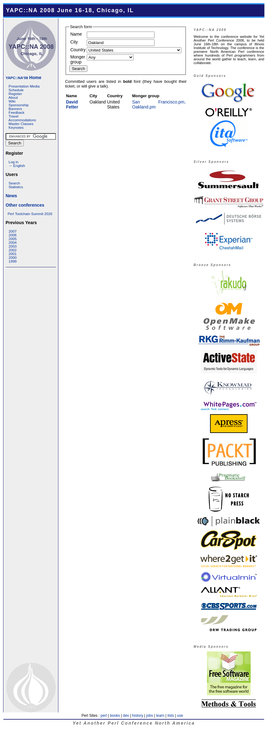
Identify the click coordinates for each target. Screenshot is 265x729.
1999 (13, 261)
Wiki (12, 101)
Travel (13, 116)
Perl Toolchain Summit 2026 (29, 214)
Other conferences (25, 205)
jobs (149, 715)
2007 (13, 231)
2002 (13, 250)
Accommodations (22, 120)
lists (171, 715)
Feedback (17, 112)
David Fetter (72, 104)
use (180, 715)
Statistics (16, 187)
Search (14, 183)
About (13, 97)
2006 (13, 235)
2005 (13, 239)
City (74, 41)
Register (15, 94)
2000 (13, 257)
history (137, 715)
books (115, 715)
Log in (13, 162)
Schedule (16, 90)
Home (23, 77)
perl (104, 715)
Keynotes (16, 127)
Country (78, 49)
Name (76, 34)
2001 (13, 254)
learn (160, 715)
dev (126, 715)
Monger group (77, 59)
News (11, 195)
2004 (13, 242)
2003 (13, 246)
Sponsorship (19, 105)
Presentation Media (24, 86)
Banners (15, 109)
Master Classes (21, 124)
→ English (17, 166)
